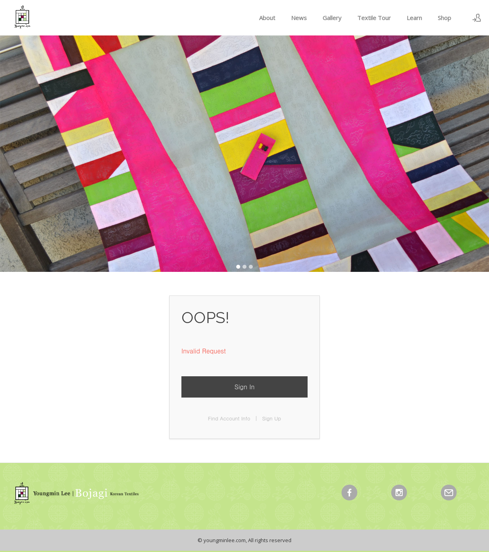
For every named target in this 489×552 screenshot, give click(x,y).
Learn (414, 18)
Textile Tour (374, 18)
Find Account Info (229, 418)
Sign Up (271, 418)
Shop (444, 18)
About (267, 18)
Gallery (332, 18)
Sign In (244, 386)
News (299, 18)
